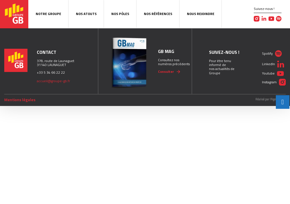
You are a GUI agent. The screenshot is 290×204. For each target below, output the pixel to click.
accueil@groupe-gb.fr (53, 81)
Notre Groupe (48, 13)
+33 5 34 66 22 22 (51, 72)
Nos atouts (86, 13)
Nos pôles (120, 13)
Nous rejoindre (200, 13)
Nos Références (158, 13)
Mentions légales (19, 100)
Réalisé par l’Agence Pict (270, 99)
